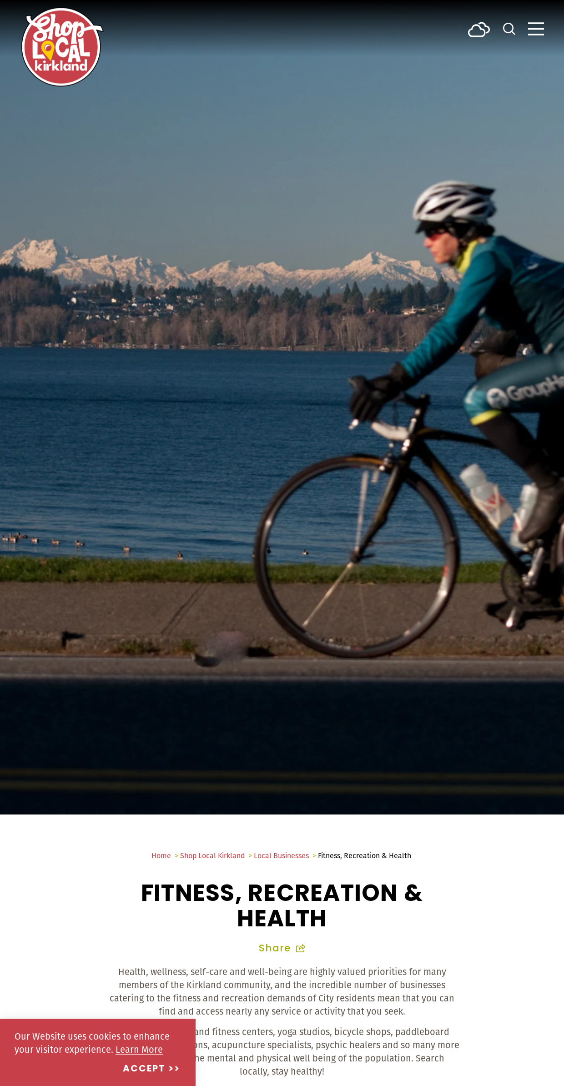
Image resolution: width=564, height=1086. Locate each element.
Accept (144, 1069)
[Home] (62, 47)
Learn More (139, 1049)
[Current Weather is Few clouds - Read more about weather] (479, 29)
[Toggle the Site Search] (509, 28)
